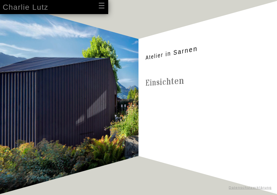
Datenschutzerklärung (250, 188)
